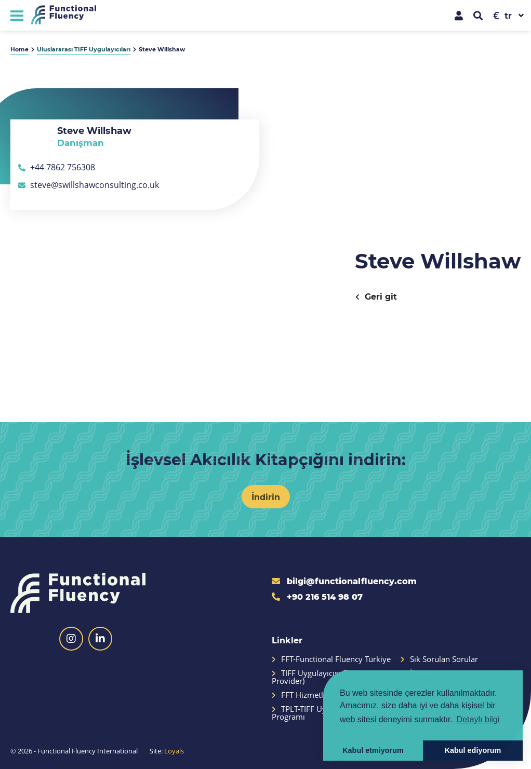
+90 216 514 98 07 (317, 596)
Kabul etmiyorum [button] (373, 750)
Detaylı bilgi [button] (478, 719)
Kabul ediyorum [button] (473, 750)
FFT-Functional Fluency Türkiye (331, 659)
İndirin (265, 496)
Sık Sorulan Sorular (439, 659)
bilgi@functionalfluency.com (344, 580)
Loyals (174, 750)
